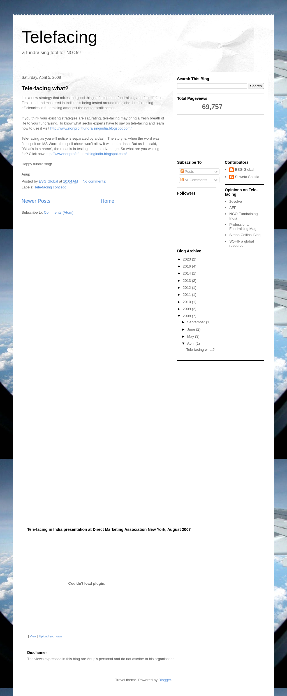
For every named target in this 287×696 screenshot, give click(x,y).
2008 (187, 316)
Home (107, 201)
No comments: (95, 181)
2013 (187, 280)
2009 (187, 309)
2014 (187, 273)
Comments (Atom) (58, 212)
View (33, 636)
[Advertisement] (202, 138)
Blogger (165, 680)
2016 (187, 266)
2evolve (235, 201)
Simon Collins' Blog (245, 235)
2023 (187, 259)
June (191, 329)
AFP (232, 208)
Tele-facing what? (45, 88)
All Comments (193, 180)
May (191, 336)
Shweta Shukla (247, 177)
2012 (187, 287)
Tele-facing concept (50, 187)
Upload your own (50, 636)
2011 (187, 294)
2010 (187, 302)
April (191, 343)
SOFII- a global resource (241, 243)
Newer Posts (36, 201)
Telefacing (59, 36)
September (196, 322)
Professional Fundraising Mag (242, 226)
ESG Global (244, 169)
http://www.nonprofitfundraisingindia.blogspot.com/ (91, 128)
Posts (187, 171)
